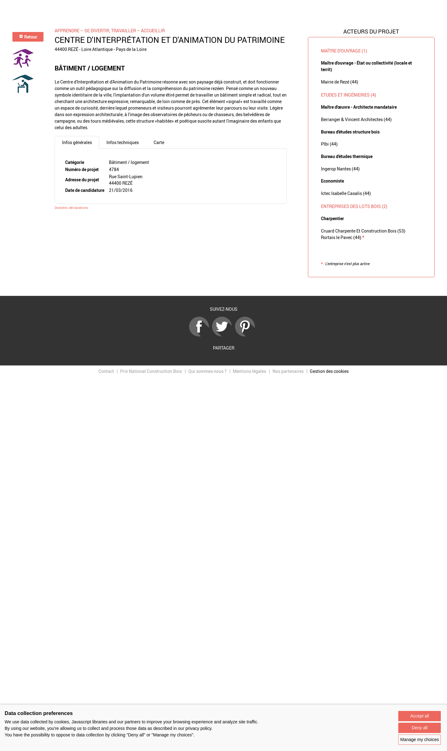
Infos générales (77, 142)
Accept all (419, 715)
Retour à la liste (223, 287)
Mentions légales (249, 371)
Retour (28, 37)
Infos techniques (122, 142)
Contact (106, 371)
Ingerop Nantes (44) (340, 169)
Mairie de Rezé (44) (339, 82)
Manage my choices (419, 739)
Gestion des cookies (329, 371)
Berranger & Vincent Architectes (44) (356, 119)
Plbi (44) (329, 144)
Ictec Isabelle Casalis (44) (346, 193)
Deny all (419, 727)
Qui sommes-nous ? (207, 371)
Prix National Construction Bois (151, 371)
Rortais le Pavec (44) (342, 237)
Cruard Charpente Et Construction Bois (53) (363, 231)
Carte (159, 142)
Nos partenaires (288, 371)
